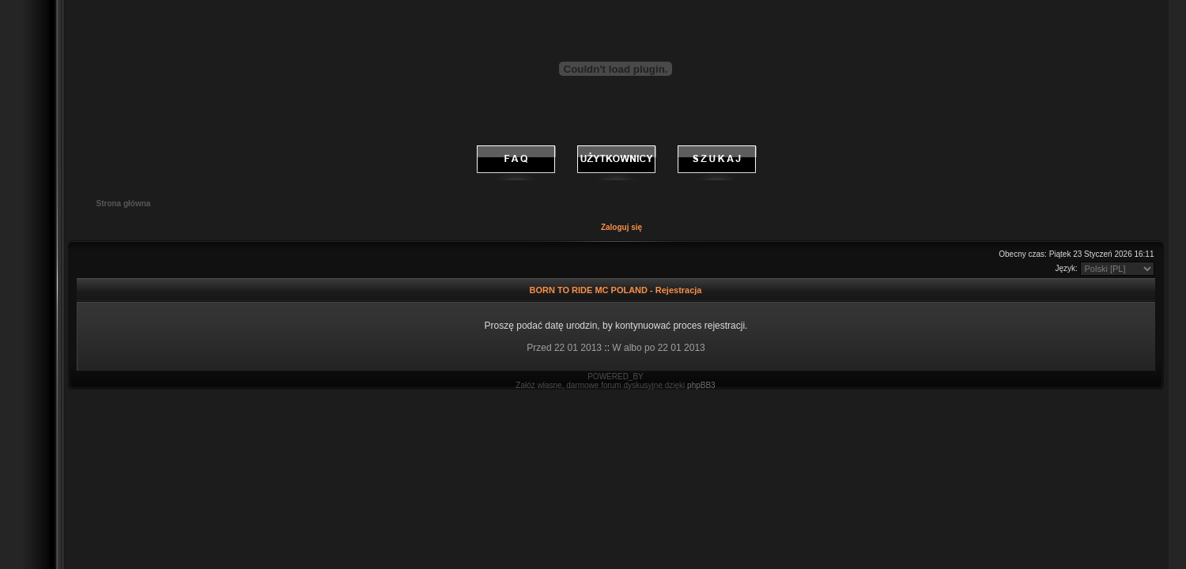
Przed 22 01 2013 (564, 347)
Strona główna (123, 203)
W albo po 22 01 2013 (658, 347)
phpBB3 (701, 385)
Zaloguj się (621, 227)
